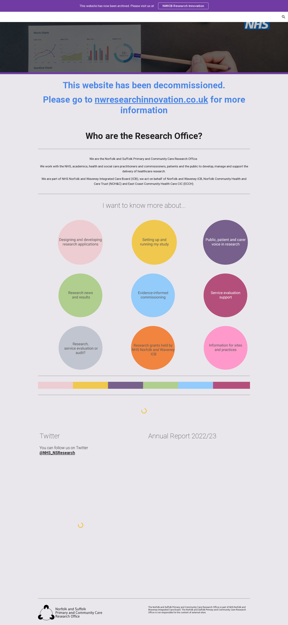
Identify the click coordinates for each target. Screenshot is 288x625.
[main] (144, 99)
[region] (144, 6)
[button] (283, 16)
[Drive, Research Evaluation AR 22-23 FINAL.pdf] (189, 487)
